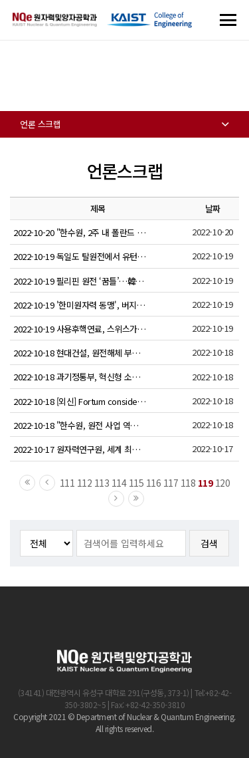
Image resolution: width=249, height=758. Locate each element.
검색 (209, 543)
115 (136, 482)
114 (119, 482)
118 (188, 482)
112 (84, 482)
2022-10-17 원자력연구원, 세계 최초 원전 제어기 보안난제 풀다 (79, 449)
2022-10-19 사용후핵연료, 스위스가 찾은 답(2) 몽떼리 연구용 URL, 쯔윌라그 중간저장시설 (79, 328)
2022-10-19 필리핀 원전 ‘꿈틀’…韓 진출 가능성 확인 (79, 281)
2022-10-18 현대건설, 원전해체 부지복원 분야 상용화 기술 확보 (79, 352)
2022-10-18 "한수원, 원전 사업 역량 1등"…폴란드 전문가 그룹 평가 (79, 425)
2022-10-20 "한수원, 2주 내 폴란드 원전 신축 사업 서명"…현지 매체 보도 (79, 232)
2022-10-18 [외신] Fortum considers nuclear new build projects (79, 401)
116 (153, 482)
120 (222, 482)
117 (171, 482)
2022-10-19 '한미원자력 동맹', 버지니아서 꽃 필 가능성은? (79, 305)
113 (102, 482)
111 (67, 482)
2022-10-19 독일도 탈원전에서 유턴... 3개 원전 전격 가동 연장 (79, 256)
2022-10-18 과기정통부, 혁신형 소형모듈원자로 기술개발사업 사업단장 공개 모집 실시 (79, 376)
